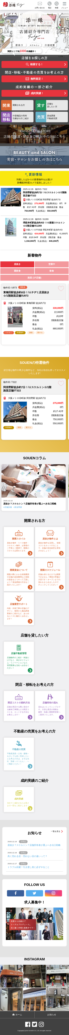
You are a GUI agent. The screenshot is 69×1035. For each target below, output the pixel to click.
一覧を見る (55, 831)
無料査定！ (34, 79)
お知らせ (51, 1014)
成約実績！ (34, 93)
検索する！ (34, 64)
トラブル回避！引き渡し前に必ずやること (28, 867)
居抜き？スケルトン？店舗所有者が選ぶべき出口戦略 (34, 845)
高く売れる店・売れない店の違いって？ (27, 856)
